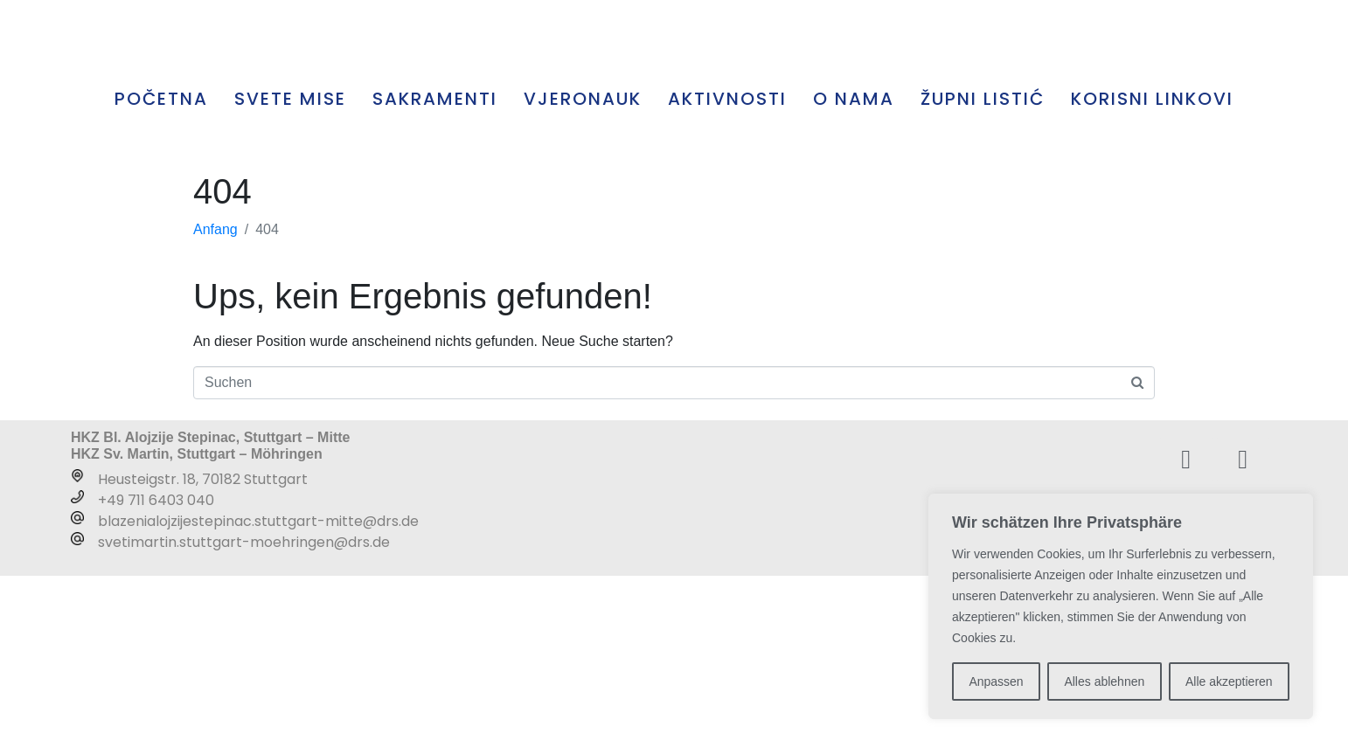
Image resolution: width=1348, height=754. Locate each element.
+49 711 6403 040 (156, 678)
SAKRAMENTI (434, 277)
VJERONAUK (583, 277)
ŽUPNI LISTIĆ (983, 277)
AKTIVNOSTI (727, 277)
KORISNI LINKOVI (1152, 277)
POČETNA (161, 277)
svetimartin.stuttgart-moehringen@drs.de (244, 720)
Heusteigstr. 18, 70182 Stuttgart (203, 657)
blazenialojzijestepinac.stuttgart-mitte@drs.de (258, 699)
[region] (1120, 606)
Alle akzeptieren (1229, 681)
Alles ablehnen (1104, 681)
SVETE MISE (290, 277)
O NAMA (853, 277)
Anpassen (996, 681)
